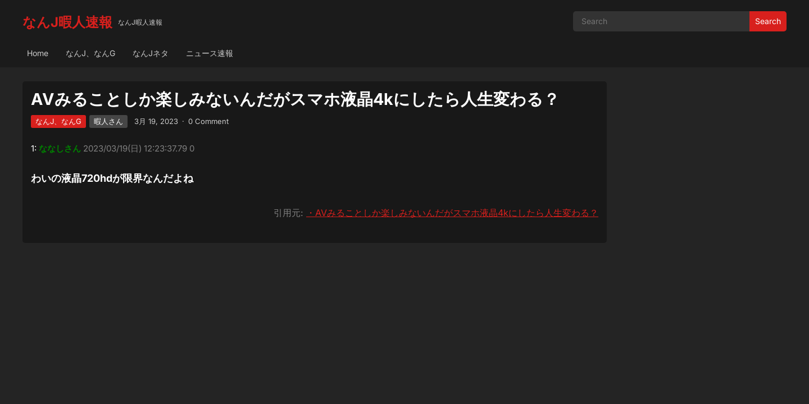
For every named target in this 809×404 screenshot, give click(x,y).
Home (37, 53)
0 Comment (208, 121)
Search (768, 21)
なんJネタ (151, 53)
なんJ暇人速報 (67, 22)
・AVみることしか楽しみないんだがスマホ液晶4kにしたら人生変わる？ (452, 212)
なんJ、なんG (90, 53)
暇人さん (108, 121)
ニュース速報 (209, 53)
